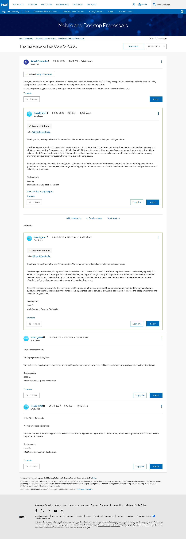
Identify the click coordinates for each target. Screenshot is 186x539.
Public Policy (140, 505)
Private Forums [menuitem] (125, 11)
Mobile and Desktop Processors (71, 38)
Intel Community (26, 38)
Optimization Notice (85, 489)
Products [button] (18, 4)
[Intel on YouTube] (55, 511)
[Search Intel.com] (171, 4)
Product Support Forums (46, 38)
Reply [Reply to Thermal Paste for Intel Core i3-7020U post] (156, 99)
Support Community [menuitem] (10, 11)
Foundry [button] (92, 4)
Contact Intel (61, 505)
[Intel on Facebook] (36, 511)
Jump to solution (40, 74)
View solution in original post (40, 191)
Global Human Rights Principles (109, 525)
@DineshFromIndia (41, 131)
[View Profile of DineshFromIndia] (40, 60)
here (94, 477)
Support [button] (32, 4)
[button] (161, 61)
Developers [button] (62, 4)
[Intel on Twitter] (43, 511)
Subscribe (133, 46)
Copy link (137, 202)
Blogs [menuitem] (110, 11)
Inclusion (129, 505)
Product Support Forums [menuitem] (73, 11)
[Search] (154, 4)
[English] (142, 4)
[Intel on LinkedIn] (49, 511)
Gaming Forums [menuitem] (95, 11)
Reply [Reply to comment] (153, 202)
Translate (28, 93)
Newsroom (74, 505)
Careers (94, 505)
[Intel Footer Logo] (22, 516)
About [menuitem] (26, 11)
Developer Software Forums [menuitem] (45, 11)
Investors (85, 505)
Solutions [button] (46, 4)
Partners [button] (78, 4)
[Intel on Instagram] (62, 511)
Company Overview (44, 505)
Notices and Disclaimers (123, 523)
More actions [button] (154, 46)
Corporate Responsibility (111, 505)
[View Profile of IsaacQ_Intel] (41, 112)
